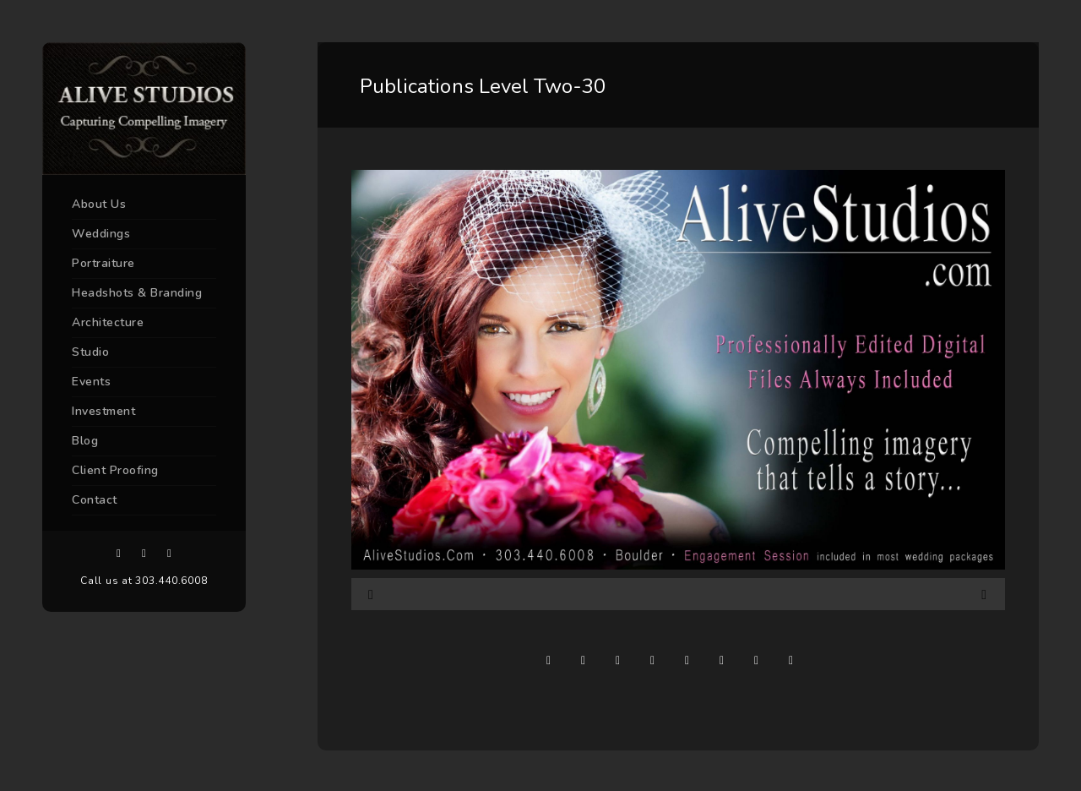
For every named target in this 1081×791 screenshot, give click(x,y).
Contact (94, 500)
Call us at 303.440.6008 (143, 580)
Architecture (108, 322)
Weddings (101, 234)
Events (91, 382)
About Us (99, 204)
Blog (85, 441)
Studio (90, 352)
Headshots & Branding (137, 293)
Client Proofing (115, 470)
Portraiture (103, 263)
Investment (103, 411)
